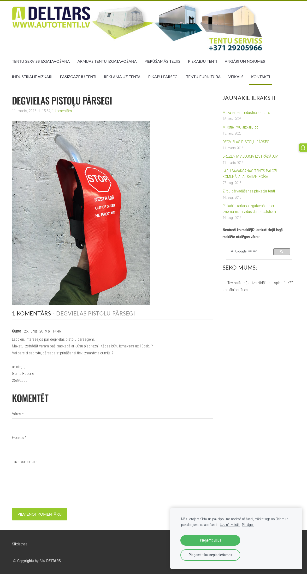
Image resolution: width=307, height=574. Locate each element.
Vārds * (18, 413)
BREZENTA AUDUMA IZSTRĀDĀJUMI (251, 156)
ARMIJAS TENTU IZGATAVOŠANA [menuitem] (107, 61)
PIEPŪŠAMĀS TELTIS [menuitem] (162, 61)
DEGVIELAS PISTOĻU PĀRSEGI (247, 141)
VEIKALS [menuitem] (235, 76)
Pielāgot (248, 525)
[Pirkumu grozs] (303, 147)
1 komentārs (62, 110)
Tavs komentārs (24, 461)
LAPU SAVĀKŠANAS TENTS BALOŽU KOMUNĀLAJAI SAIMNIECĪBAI (250, 173)
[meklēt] (243, 251)
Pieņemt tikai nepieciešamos (210, 555)
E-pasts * (19, 437)
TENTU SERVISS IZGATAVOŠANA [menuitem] (41, 61)
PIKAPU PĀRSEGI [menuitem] (163, 76)
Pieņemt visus (210, 540)
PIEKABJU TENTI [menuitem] (202, 61)
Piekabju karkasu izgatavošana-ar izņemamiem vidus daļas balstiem (249, 208)
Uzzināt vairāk (230, 525)
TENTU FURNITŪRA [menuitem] (203, 76)
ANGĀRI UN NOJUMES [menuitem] (245, 61)
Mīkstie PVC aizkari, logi (241, 127)
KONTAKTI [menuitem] (260, 76)
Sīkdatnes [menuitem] (20, 544)
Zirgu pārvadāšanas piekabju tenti (249, 191)
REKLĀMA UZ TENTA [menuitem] (122, 76)
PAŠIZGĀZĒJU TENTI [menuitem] (78, 76)
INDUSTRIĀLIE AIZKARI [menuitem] (32, 76)
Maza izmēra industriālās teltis (246, 112)
